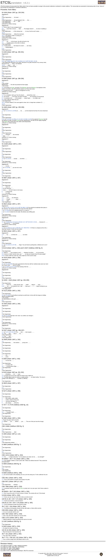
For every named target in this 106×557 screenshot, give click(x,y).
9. (2, 90)
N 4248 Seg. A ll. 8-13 (11, 222)
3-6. (3, 333)
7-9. (3, 336)
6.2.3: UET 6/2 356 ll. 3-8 (21, 207)
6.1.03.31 (9, 119)
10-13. (3, 32)
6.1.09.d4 (20, 61)
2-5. (3, 264)
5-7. (3, 244)
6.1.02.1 (8, 207)
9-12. (3, 119)
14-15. (3, 65)
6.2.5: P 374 (13, 266)
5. (2, 113)
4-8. (3, 87)
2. (2, 167)
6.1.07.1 (13, 207)
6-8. (3, 116)
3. (2, 169)
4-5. (3, 131)
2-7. (3, 387)
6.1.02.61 (7, 266)
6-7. (3, 98)
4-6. (3, 315)
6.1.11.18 (19, 119)
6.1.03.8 (8, 295)
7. (2, 47)
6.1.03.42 (8, 227)
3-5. (3, 96)
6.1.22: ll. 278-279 (15, 227)
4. (2, 153)
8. (2, 321)
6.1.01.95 (7, 167)
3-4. (3, 43)
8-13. (3, 48)
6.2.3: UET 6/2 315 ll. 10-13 (30, 61)
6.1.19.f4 (13, 110)
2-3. (3, 72)
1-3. (3, 16)
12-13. (3, 104)
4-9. (3, 75)
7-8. (3, 158)
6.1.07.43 (13, 244)
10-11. (3, 102)
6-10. (3, 286)
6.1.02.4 (7, 211)
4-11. (3, 18)
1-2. (3, 27)
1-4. (3, 110)
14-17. (3, 35)
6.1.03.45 (8, 244)
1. (2, 69)
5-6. (3, 45)
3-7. (3, 58)
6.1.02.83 (7, 210)
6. (2, 134)
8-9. (3, 99)
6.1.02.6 (8, 315)
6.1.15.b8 (24, 119)
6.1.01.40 (8, 110)
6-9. (3, 300)
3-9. (3, 28)
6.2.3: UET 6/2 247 (10, 332)
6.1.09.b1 (14, 119)
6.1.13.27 (8, 158)
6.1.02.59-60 (9, 264)
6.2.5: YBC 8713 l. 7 (26, 227)
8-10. (3, 255)
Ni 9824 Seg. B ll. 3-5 (12, 61)
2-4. (3, 252)
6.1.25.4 (30, 119)
